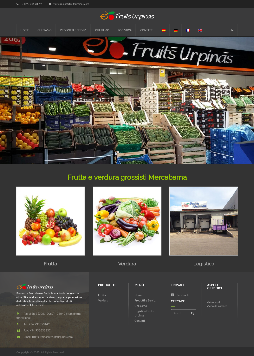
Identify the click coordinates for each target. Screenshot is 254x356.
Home (25, 30)
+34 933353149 (39, 324)
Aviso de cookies (217, 306)
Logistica (125, 30)
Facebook (180, 295)
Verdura (127, 264)
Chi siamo (44, 30)
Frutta (50, 264)
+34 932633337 (39, 330)
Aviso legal (213, 302)
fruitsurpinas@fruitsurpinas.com (52, 336)
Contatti (146, 30)
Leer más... (38, 305)
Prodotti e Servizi (73, 30)
